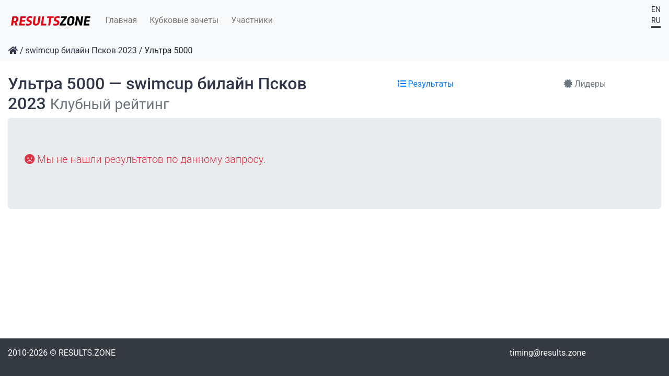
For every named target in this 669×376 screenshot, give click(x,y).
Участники (252, 20)
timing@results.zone (548, 353)
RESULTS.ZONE (87, 353)
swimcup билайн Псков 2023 (81, 50)
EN (656, 9)
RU (656, 20)
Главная (121, 20)
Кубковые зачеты (183, 20)
